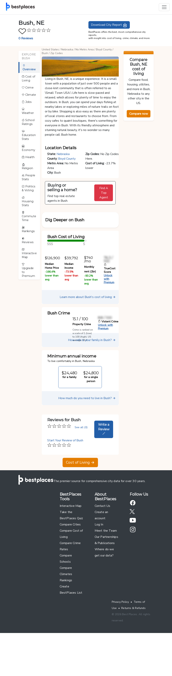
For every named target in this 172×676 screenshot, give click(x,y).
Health (28, 157)
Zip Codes (56, 53)
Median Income (69, 309)
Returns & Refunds (133, 651)
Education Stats (29, 135)
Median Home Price (52, 309)
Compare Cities (70, 567)
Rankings (28, 229)
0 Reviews (25, 38)
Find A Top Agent (103, 193)
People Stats (28, 177)
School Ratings (28, 122)
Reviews (28, 240)
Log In (99, 567)
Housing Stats (28, 201)
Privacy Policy (120, 645)
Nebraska (67, 49)
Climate (29, 94)
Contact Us (102, 549)
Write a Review (103, 472)
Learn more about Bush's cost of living (88, 340)
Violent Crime (108, 364)
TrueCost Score (109, 311)
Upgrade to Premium (28, 270)
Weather (28, 111)
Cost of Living (28, 78)
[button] (80, 230)
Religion (27, 166)
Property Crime (81, 367)
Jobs (27, 102)
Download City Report (109, 25)
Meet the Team (106, 574)
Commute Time (29, 216)
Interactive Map (29, 253)
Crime (28, 87)
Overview (29, 67)
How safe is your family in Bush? (92, 383)
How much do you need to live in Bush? (87, 441)
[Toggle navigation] (164, 7)
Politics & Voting (28, 188)
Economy (28, 148)
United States (50, 49)
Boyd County (104, 49)
